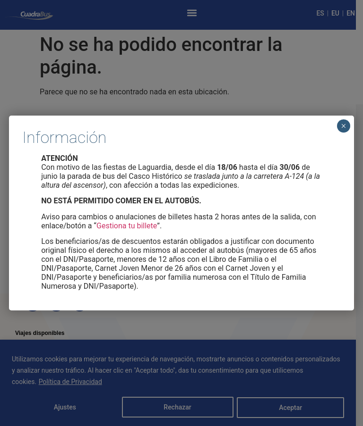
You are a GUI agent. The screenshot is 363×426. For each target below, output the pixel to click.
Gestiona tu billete (126, 225)
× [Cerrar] (343, 126)
